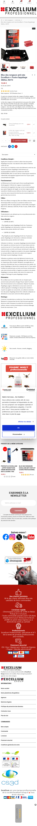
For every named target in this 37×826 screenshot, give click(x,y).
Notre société (5, 688)
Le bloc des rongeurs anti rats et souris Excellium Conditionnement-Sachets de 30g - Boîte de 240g (17, 133)
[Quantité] (6, 141)
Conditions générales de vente (10, 745)
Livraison (4, 736)
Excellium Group (20, 792)
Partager (9, 146)
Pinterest (16, 146)
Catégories (4, 1)
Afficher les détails (24, 421)
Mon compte (12, 1)
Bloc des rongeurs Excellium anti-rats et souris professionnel (27, 467)
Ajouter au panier (19, 141)
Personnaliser (19, 434)
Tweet (12, 146)
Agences (3, 697)
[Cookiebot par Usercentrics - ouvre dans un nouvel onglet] (26, 390)
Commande (4, 731)
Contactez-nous (6, 711)
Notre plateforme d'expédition (10, 693)
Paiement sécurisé (6, 740)
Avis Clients (17, 813)
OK (18, 428)
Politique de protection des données (12, 706)
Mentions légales (6, 702)
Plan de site (4, 715)
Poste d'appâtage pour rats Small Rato (16, 124)
